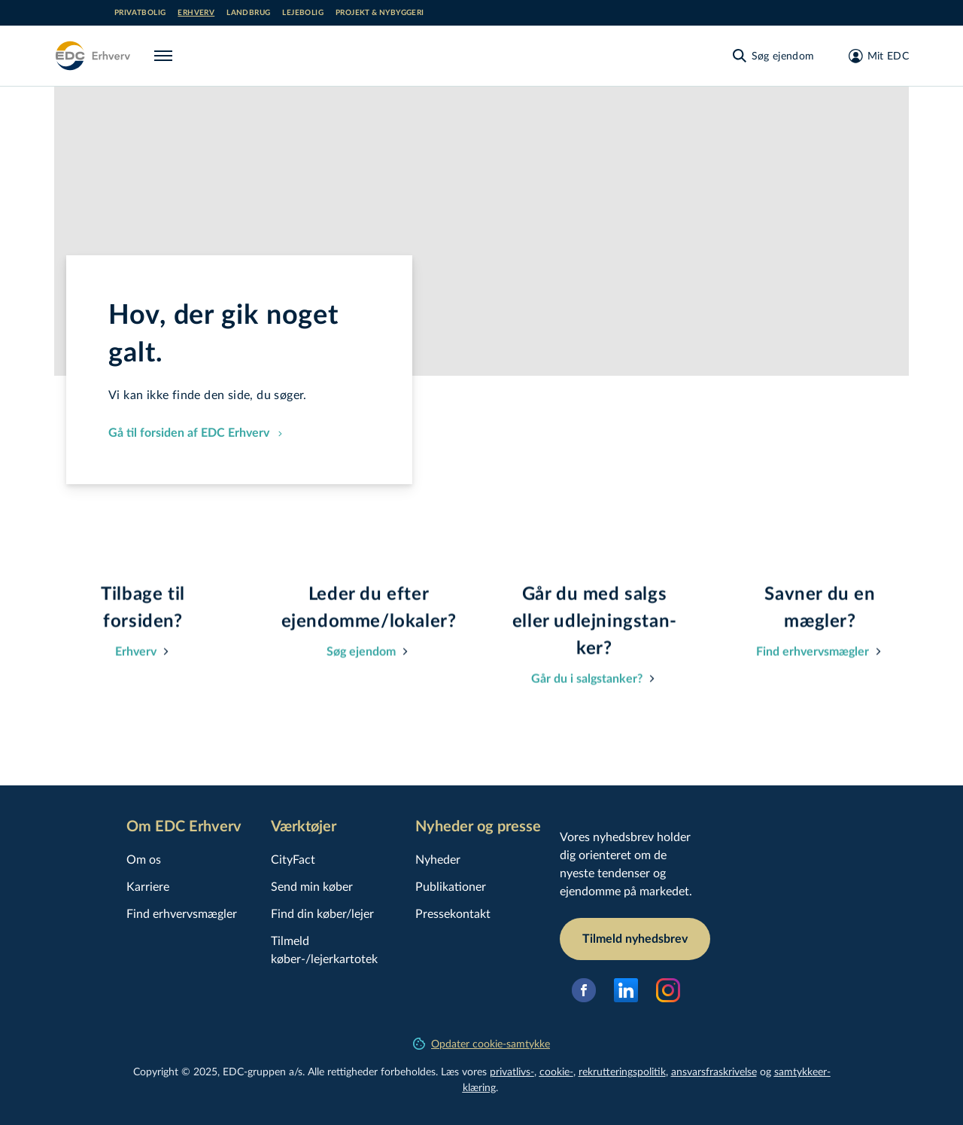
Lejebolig (303, 13)
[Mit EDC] (874, 56)
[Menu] (166, 56)
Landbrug (248, 13)
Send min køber (312, 886)
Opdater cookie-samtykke (481, 1043)
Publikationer (450, 886)
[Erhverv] (92, 56)
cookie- (556, 1071)
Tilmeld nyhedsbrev (635, 939)
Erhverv (196, 13)
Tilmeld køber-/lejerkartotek (324, 949)
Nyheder (437, 859)
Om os (143, 859)
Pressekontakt (453, 913)
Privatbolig (140, 13)
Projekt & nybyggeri (380, 13)
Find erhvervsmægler (181, 913)
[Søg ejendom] (773, 56)
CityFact (293, 859)
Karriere (147, 886)
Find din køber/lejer (322, 913)
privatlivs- (512, 1071)
